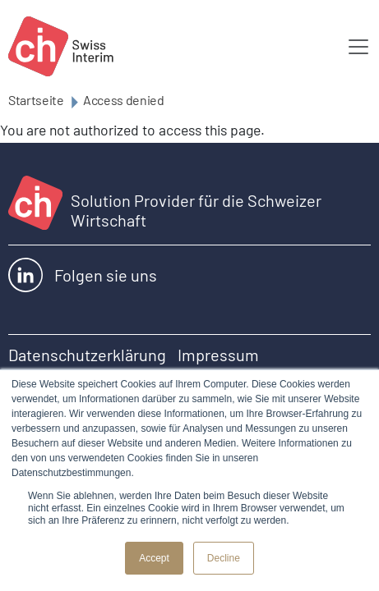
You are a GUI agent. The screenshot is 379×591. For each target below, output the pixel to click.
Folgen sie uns (82, 275)
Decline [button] (223, 558)
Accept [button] (154, 558)
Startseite (36, 100)
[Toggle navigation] (358, 46)
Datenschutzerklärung (87, 354)
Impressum (218, 354)
